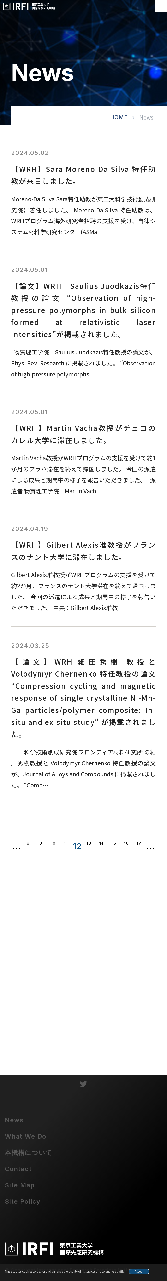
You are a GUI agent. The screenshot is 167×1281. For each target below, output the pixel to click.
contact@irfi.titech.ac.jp (84, 1051)
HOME (118, 117)
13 (88, 843)
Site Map (20, 1189)
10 (53, 843)
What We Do (25, 1140)
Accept (139, 1271)
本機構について (29, 1156)
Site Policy (23, 1205)
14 (101, 843)
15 (114, 843)
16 (126, 843)
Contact (18, 1173)
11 (65, 843)
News (14, 1124)
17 (139, 843)
